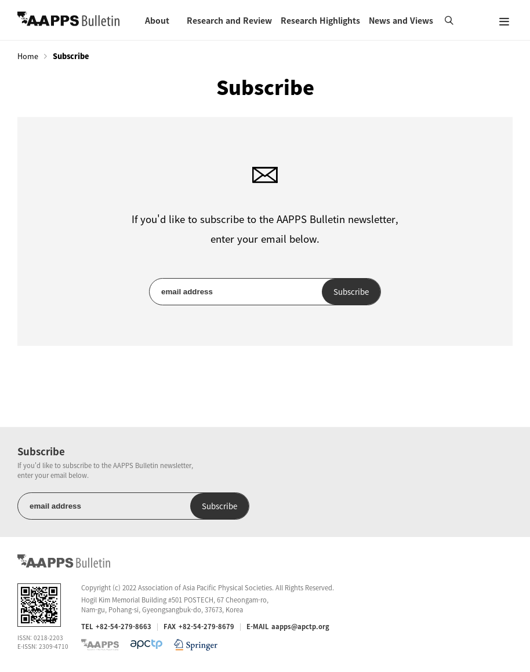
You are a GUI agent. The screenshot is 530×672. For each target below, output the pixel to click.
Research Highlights (320, 20)
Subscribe (351, 291)
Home (27, 56)
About (157, 20)
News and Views (401, 20)
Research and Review (229, 20)
